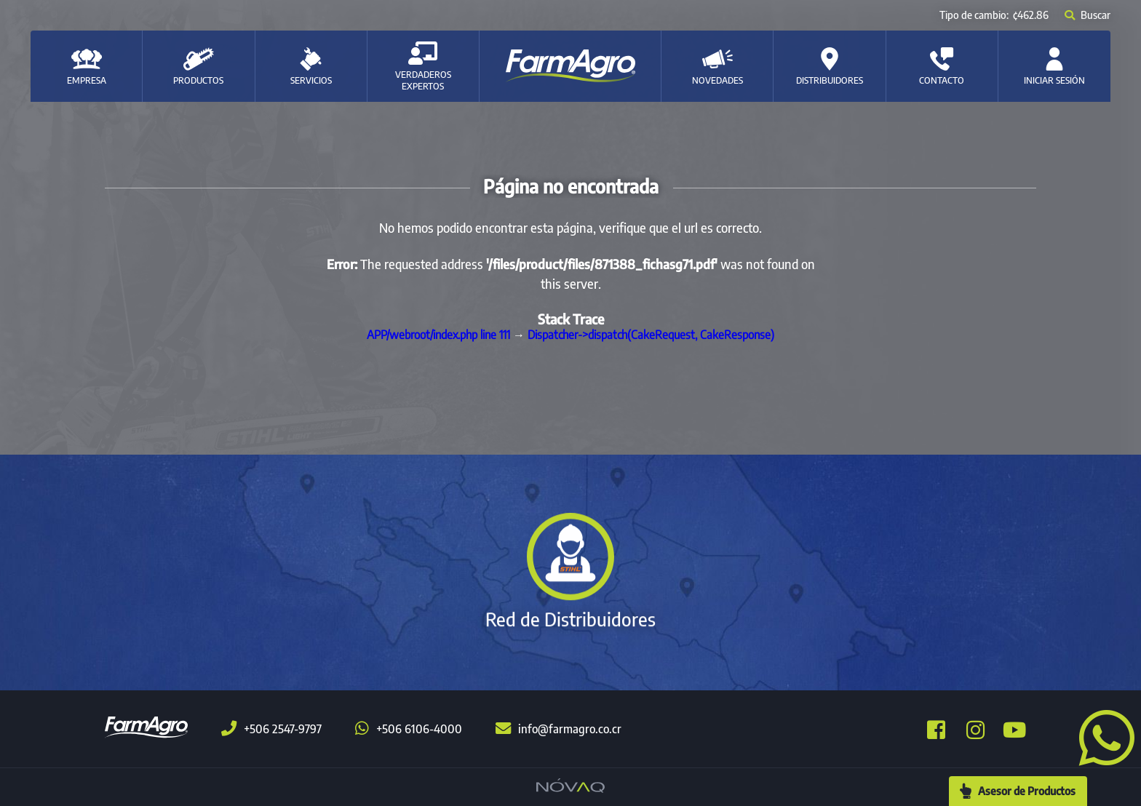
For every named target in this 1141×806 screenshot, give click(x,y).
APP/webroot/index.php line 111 (438, 334)
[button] (1101, 736)
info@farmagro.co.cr (558, 729)
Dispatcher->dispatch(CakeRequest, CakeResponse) (651, 334)
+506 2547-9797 (271, 729)
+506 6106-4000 (408, 729)
